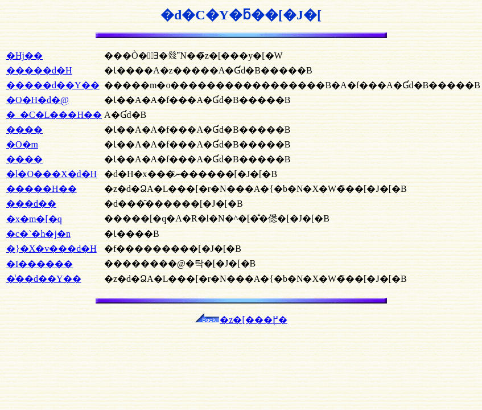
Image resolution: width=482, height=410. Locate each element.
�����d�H (39, 70)
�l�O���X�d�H (51, 174)
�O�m (22, 144)
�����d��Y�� (53, 85)
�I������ (39, 264)
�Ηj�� (24, 55)
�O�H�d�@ (37, 100)
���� (24, 129)
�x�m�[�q (34, 219)
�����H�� (41, 189)
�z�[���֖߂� (241, 320)
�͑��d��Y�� (43, 279)
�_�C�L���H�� (54, 115)
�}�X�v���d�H (51, 248)
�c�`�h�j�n (38, 234)
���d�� (31, 203)
